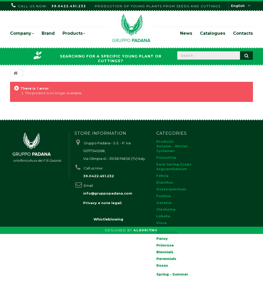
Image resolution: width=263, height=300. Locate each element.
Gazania (164, 203)
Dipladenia (166, 232)
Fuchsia (163, 196)
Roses (162, 265)
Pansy (162, 238)
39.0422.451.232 (68, 6)
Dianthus (164, 182)
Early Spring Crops (173, 164)
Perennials (166, 258)
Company (22, 33)
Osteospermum (171, 189)
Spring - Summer (172, 274)
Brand (48, 33)
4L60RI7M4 (146, 296)
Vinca (161, 223)
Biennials (164, 252)
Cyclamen (165, 151)
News (186, 33)
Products (74, 33)
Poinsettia (166, 157)
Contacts (243, 33)
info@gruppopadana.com (107, 193)
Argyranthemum (171, 169)
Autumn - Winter (172, 146)
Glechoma (165, 209)
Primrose (165, 245)
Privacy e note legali (102, 203)
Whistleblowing (108, 285)
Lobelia (163, 216)
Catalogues (212, 33)
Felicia (162, 176)
